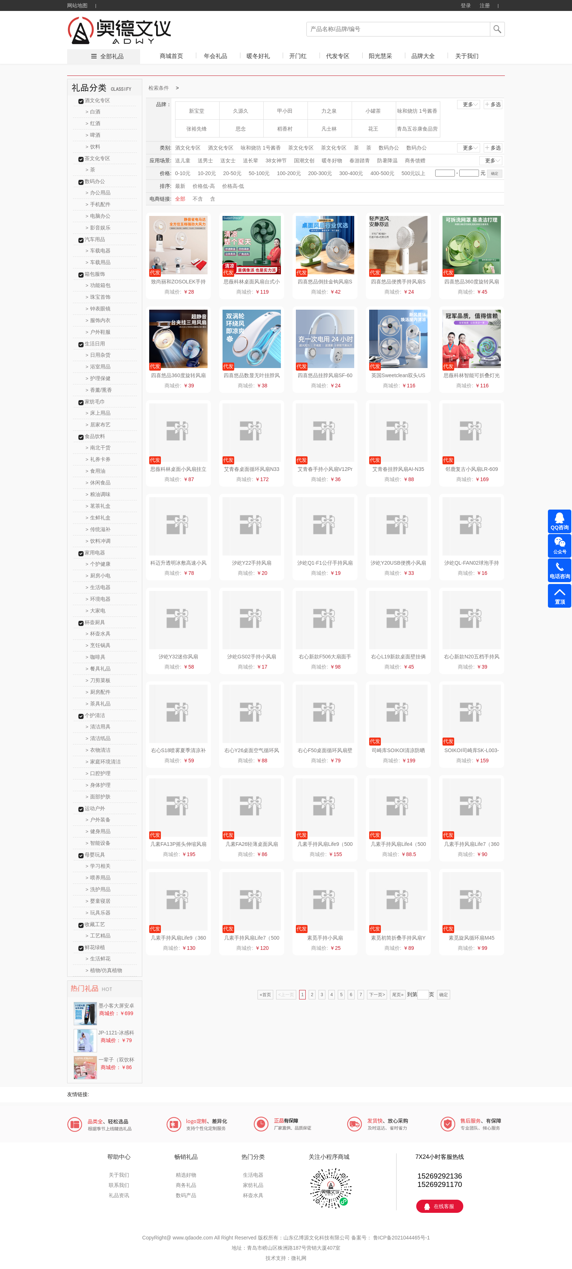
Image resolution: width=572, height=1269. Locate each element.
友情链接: (78, 1094)
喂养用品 (98, 878)
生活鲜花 (98, 959)
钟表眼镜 (98, 309)
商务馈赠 (415, 160)
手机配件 (98, 204)
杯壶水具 (98, 634)
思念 (241, 129)
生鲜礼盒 (98, 518)
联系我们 (119, 1185)
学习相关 (98, 866)
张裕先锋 (196, 129)
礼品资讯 (119, 1195)
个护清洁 (95, 715)
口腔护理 (98, 773)
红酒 (93, 123)
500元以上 (413, 173)
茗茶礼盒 (98, 506)
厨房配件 (98, 692)
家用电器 (95, 553)
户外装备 (98, 820)
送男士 (205, 160)
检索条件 (158, 88)
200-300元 (320, 173)
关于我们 (467, 56)
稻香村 (285, 129)
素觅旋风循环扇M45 (471, 938)
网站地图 (77, 5)
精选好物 (186, 1175)
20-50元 (232, 173)
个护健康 (98, 564)
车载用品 (98, 262)
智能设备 (98, 843)
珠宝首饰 (98, 297)
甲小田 (285, 111)
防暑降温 (387, 160)
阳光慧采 (380, 56)
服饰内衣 (98, 320)
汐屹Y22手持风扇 (252, 563)
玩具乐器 (98, 913)
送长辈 (250, 160)
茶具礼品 (98, 704)
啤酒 (93, 135)
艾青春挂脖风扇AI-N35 (398, 469)
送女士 (228, 160)
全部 (180, 199)
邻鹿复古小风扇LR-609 (471, 469)
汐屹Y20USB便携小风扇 (398, 563)
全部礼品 (112, 56)
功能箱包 (98, 285)
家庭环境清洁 (103, 762)
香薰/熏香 (99, 390)
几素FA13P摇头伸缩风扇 (178, 844)
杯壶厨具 (95, 622)
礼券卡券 (98, 459)
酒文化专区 (97, 100)
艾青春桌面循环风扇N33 (251, 469)
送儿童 (182, 160)
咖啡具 (96, 657)
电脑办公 (98, 216)
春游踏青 (359, 160)
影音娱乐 (98, 228)
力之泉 (329, 111)
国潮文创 (304, 160)
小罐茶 (373, 111)
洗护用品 (98, 889)
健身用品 (98, 831)
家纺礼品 (253, 1185)
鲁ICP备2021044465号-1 (401, 1238)
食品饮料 (95, 436)
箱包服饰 (95, 274)
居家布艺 (98, 424)
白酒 (93, 112)
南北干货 (98, 447)
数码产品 (186, 1195)
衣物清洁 (98, 750)
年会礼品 (215, 56)
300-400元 (351, 173)
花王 (373, 129)
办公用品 (98, 193)
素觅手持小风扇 (325, 938)
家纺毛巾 (95, 402)
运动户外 (95, 808)
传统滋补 (98, 529)
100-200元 (289, 173)
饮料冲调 (98, 541)
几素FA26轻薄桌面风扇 (251, 844)
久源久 (240, 111)
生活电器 (98, 587)
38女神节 (276, 160)
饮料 (93, 147)
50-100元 (259, 173)
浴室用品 (98, 367)
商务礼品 (186, 1185)
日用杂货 (98, 355)
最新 (180, 186)
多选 (493, 104)
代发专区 (337, 56)
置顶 (560, 602)
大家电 (96, 611)
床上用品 (98, 413)
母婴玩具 (95, 855)
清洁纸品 (98, 738)
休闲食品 (98, 482)
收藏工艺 (95, 924)
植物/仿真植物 (104, 970)
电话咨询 (560, 576)
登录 (466, 5)
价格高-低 (233, 186)
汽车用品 (95, 239)
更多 (471, 104)
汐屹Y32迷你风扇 (178, 656)
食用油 (96, 471)
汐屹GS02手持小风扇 (251, 656)
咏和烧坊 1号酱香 (417, 111)
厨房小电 (98, 576)
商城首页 (171, 56)
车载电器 (98, 251)
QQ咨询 (560, 527)
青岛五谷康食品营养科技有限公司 (417, 131)
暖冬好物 (332, 160)
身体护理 (98, 785)
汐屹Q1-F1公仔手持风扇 (325, 563)
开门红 (298, 56)
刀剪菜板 (98, 680)
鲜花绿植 (95, 947)
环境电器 (98, 599)
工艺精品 (98, 936)
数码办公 (95, 181)
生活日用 (95, 344)
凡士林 (329, 129)
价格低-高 (204, 186)
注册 (485, 5)
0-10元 (182, 173)
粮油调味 (98, 494)
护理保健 (98, 378)
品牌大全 (423, 56)
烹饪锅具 (98, 645)
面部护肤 (98, 797)
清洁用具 (98, 727)
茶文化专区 (97, 158)
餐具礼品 (98, 669)
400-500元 (382, 173)
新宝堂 (196, 111)
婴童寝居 (98, 901)
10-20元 (207, 173)
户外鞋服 (98, 332)
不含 (198, 199)
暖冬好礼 (258, 56)
